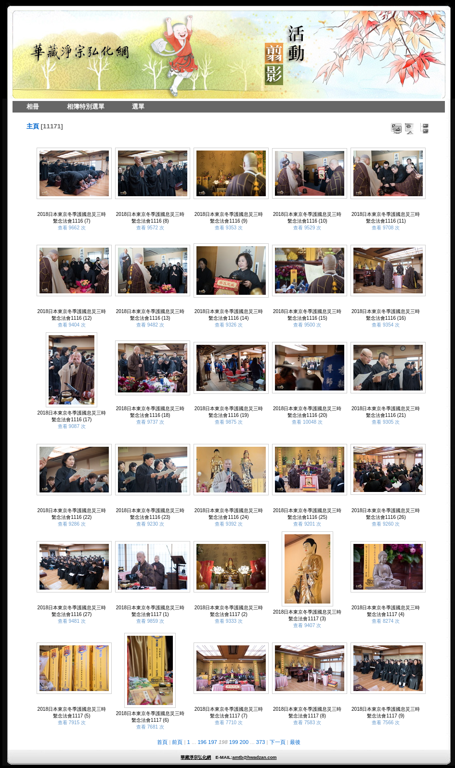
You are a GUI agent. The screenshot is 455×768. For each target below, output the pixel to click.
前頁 (177, 742)
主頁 (32, 126)
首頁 (162, 742)
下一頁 (278, 742)
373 (260, 742)
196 (202, 742)
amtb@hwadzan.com (254, 757)
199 (233, 742)
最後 (295, 742)
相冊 (32, 106)
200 (244, 742)
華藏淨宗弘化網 (196, 757)
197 (212, 742)
